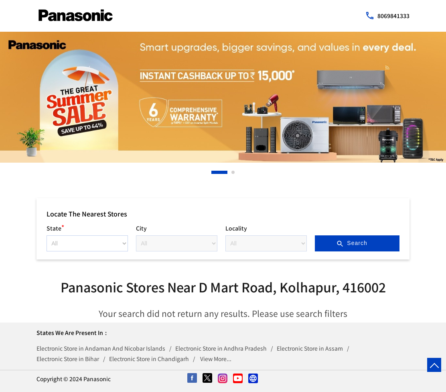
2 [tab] (233, 172)
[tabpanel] (223, 97)
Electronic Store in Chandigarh (149, 358)
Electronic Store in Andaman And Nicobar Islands (100, 348)
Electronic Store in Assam (310, 348)
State (55, 227)
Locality (236, 228)
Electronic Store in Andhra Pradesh (221, 348)
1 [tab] (213, 172)
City (141, 228)
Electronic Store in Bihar (67, 358)
